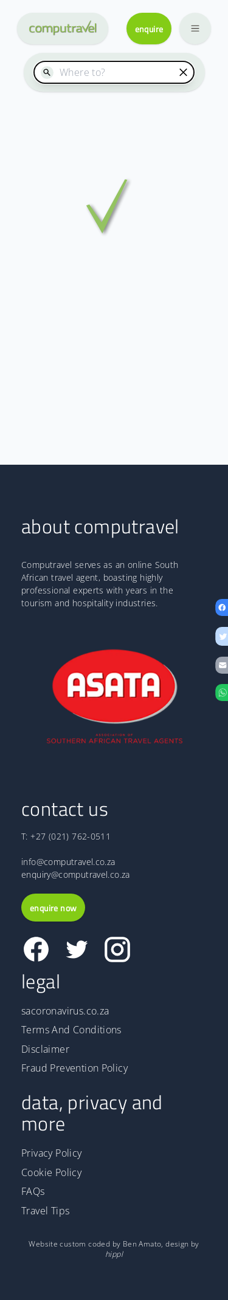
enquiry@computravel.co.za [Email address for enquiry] (75, 874)
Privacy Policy (51, 1153)
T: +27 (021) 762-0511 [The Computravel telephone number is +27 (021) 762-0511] (66, 836)
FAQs (33, 1191)
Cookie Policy (51, 1172)
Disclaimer (45, 1049)
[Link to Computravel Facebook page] (36, 949)
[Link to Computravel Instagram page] (117, 949)
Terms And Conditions (71, 1029)
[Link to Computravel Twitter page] (77, 949)
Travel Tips (45, 1210)
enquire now (53, 907)
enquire (149, 28)
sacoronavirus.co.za (65, 1011)
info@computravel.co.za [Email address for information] (68, 861)
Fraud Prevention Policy (74, 1068)
